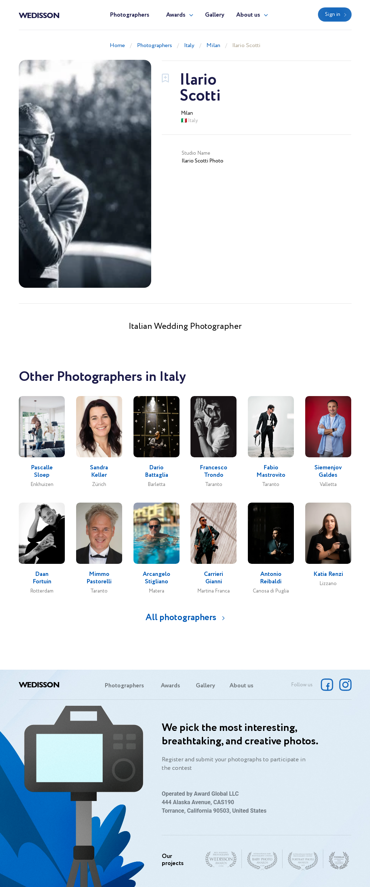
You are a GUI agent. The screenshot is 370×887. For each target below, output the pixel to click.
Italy (189, 45)
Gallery (214, 15)
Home (117, 45)
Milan (213, 45)
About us (248, 15)
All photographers (181, 617)
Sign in (332, 14)
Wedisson (39, 15)
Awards (176, 15)
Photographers (129, 15)
